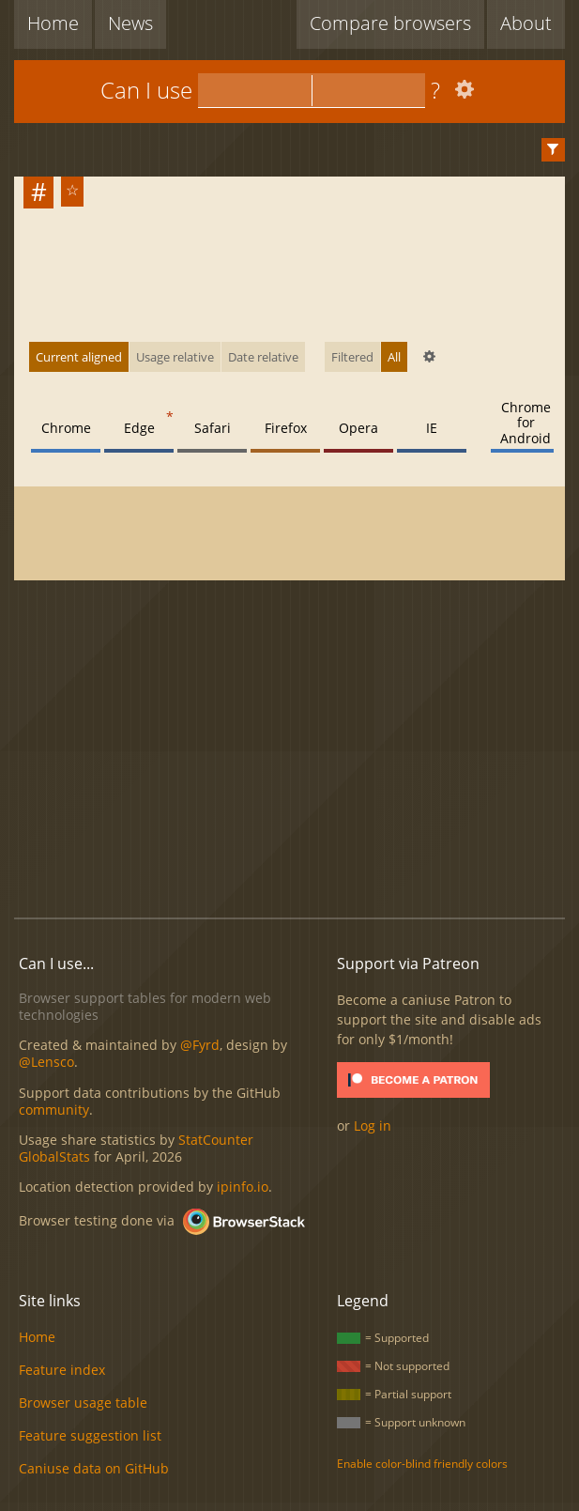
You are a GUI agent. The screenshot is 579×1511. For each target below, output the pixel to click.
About (526, 23)
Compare (390, 23)
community (54, 1109)
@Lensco (46, 1062)
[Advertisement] (296, 750)
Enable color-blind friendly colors (422, 1464)
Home (53, 23)
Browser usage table (83, 1402)
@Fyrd (200, 1045)
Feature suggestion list (90, 1435)
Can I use (146, 89)
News (130, 23)
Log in (372, 1125)
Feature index (62, 1370)
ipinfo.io (242, 1186)
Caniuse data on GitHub (94, 1468)
